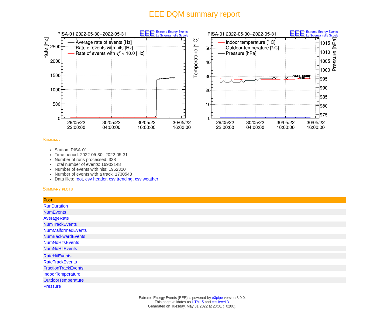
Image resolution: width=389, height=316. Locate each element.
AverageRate (56, 218)
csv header (96, 179)
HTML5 (198, 302)
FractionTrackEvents (63, 268)
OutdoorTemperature (63, 280)
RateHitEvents (57, 255)
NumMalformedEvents (65, 230)
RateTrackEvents (60, 261)
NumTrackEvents (60, 224)
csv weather (146, 179)
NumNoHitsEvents (61, 242)
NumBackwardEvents (64, 236)
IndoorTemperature (62, 274)
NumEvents (54, 212)
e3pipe (217, 298)
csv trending (121, 179)
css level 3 (220, 302)
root (79, 179)
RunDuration (55, 206)
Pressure (52, 286)
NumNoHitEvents (60, 248)
